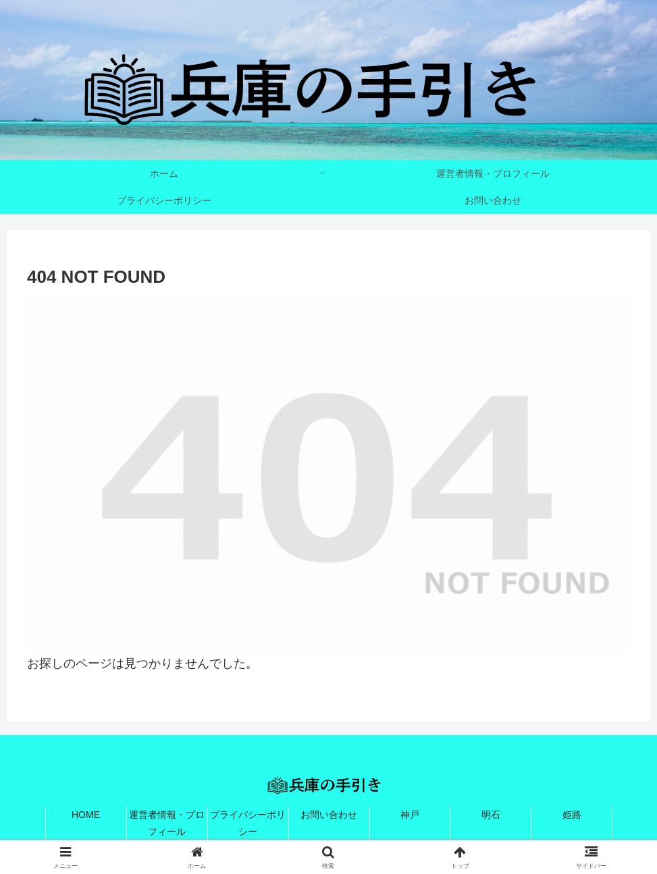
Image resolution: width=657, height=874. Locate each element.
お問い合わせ (328, 814)
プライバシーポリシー (248, 823)
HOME (86, 814)
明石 (490, 814)
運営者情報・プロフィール (167, 823)
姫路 (571, 814)
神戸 (409, 814)
